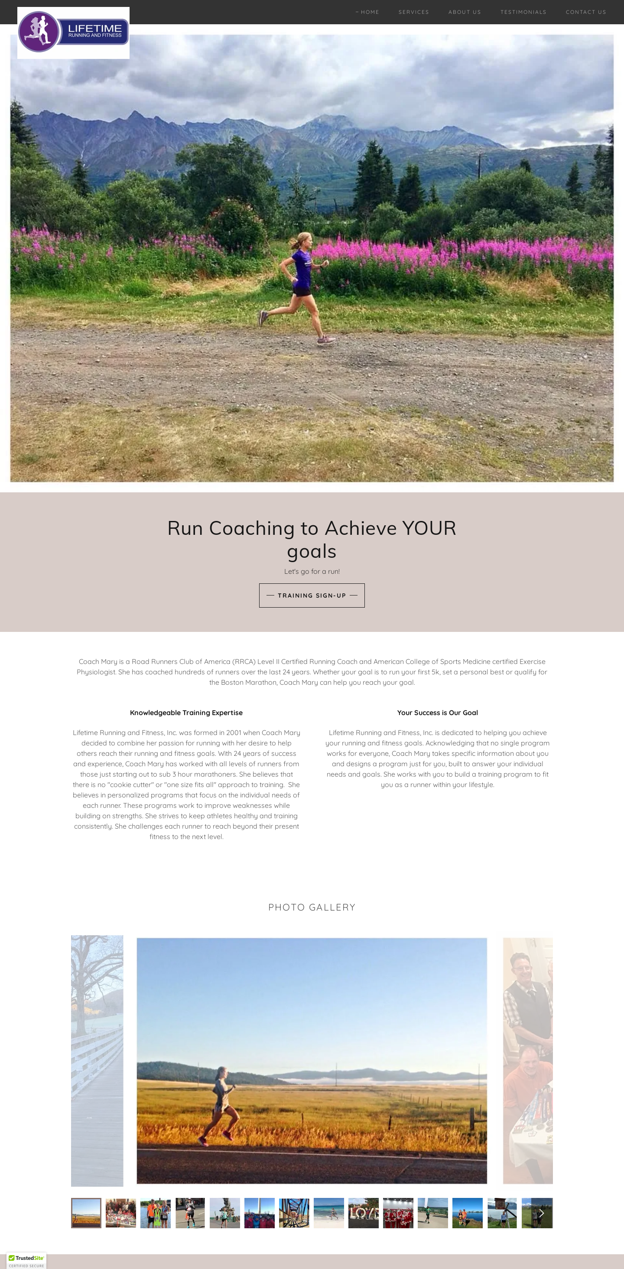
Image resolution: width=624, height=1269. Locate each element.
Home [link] (370, 12)
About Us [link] (464, 12)
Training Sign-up (312, 595)
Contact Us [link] (586, 12)
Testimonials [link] (523, 12)
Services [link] (414, 12)
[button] (26, 1261)
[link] (73, 10)
